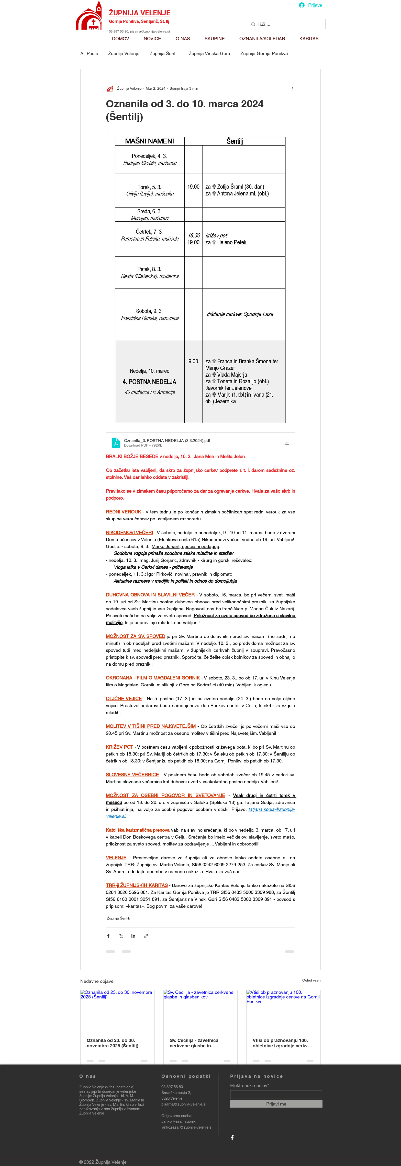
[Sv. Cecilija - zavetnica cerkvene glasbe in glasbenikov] (201, 1010)
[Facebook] (232, 1137)
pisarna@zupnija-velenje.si (150, 31)
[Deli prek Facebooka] (108, 935)
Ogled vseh (311, 980)
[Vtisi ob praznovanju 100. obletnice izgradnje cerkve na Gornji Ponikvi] (283, 1010)
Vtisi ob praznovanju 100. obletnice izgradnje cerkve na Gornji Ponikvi (281, 1043)
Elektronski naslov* (249, 1085)
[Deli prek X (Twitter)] (120, 935)
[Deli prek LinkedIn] (133, 935)
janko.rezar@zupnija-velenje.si (186, 1127)
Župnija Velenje (123, 53)
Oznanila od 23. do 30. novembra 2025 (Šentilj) (112, 1043)
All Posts (89, 53)
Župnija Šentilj (164, 53)
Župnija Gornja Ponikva (264, 53)
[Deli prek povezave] (145, 935)
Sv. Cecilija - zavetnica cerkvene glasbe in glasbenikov (194, 1043)
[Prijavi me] (276, 1104)
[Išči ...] (286, 24)
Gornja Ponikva (124, 21)
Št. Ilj (164, 21)
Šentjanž (149, 21)
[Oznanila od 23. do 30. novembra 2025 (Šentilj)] (117, 1010)
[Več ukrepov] (292, 89)
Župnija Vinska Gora (209, 53)
